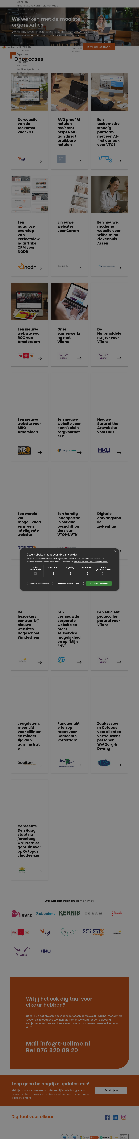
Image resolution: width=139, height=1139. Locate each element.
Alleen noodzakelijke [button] (68, 583)
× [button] (115, 551)
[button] (38, 583)
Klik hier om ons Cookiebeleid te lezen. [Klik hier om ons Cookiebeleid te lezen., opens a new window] (91, 561)
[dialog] (69, 569)
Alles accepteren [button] (99, 583)
